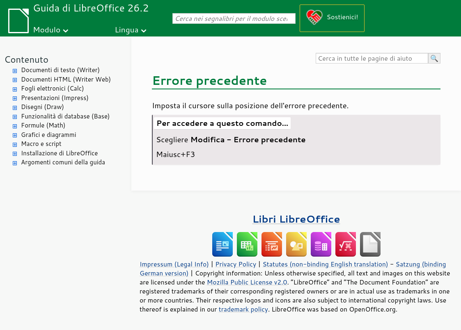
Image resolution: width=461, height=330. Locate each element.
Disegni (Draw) (42, 106)
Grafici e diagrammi (48, 134)
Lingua (126, 29)
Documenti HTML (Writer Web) (66, 79)
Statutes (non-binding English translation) (325, 264)
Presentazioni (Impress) (55, 97)
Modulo (46, 29)
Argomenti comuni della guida (63, 162)
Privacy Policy (235, 264)
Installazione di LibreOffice (59, 153)
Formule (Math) (43, 125)
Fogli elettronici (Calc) (52, 88)
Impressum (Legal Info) (174, 264)
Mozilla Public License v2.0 (247, 282)
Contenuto (26, 59)
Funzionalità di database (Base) (65, 116)
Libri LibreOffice (296, 219)
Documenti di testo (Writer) (60, 70)
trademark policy (243, 309)
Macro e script (41, 143)
